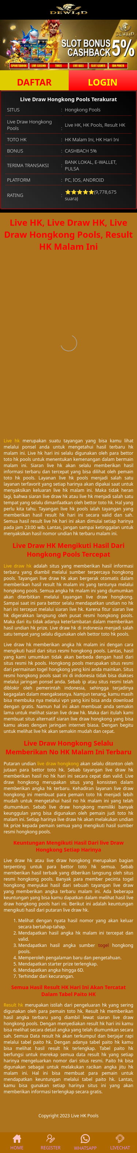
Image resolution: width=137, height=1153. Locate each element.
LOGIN (103, 82)
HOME (16, 1142)
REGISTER (50, 1142)
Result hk (13, 1005)
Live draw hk (17, 566)
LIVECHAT (120, 1142)
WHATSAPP (85, 1142)
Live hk (12, 441)
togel (103, 945)
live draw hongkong (58, 764)
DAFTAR (34, 82)
